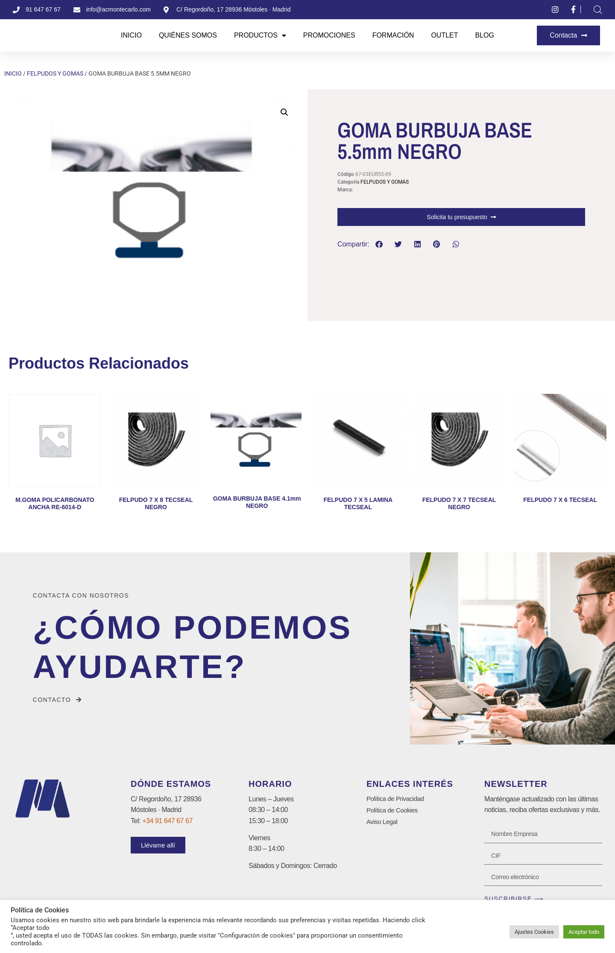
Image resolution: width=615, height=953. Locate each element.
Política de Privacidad (397, 799)
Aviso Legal (382, 823)
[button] (284, 112)
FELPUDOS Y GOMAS (55, 73)
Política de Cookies (393, 811)
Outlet (444, 35)
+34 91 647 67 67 (167, 820)
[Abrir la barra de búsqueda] (598, 10)
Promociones (329, 35)
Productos (260, 35)
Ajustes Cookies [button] (534, 932)
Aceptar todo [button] (583, 932)
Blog (484, 35)
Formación (393, 35)
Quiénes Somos (188, 35)
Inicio (131, 35)
